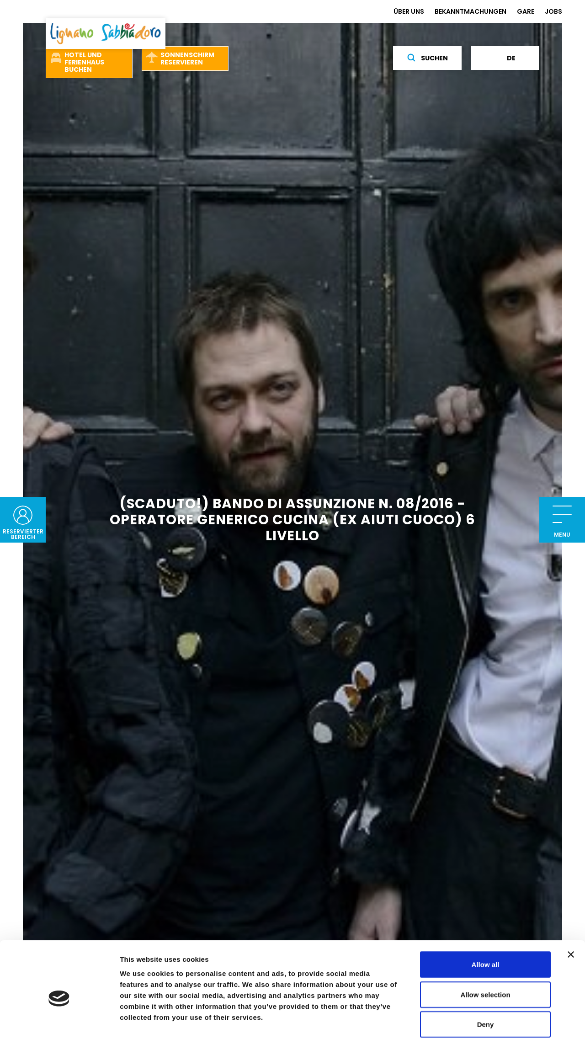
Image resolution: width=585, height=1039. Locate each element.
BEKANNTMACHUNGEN (470, 11)
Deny (485, 979)
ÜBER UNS (409, 11)
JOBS (553, 11)
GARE (525, 11)
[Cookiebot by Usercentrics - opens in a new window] (59, 1021)
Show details (479, 1021)
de (505, 58)
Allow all (486, 919)
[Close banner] (571, 909)
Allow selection (485, 949)
